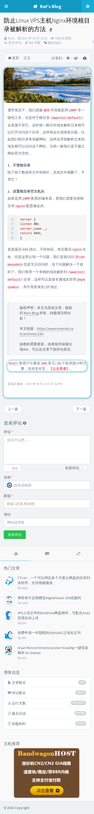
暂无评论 (15, 43)
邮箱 (8, 496)
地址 (7, 514)
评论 (8, 432)
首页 (13, 58)
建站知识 (54, 43)
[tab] (15, 553)
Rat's (11, 38)
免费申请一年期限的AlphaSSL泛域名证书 (49, 632)
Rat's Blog (31, 313)
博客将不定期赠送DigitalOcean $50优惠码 (49, 598)
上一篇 (13, 409)
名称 (8, 477)
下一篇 (81, 409)
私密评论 (72, 468)
